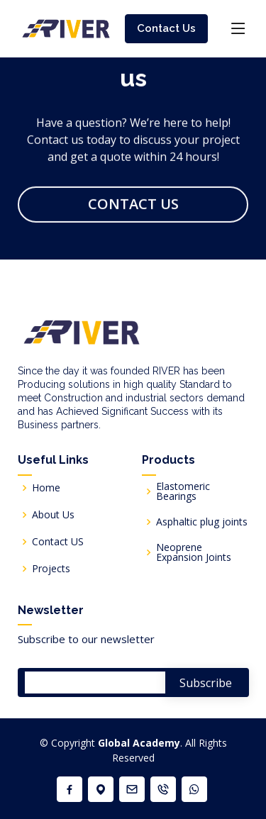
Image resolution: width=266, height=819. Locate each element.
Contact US (58, 542)
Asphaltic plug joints (202, 522)
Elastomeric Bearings (183, 491)
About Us (53, 515)
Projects (51, 569)
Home (46, 488)
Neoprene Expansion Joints (193, 552)
